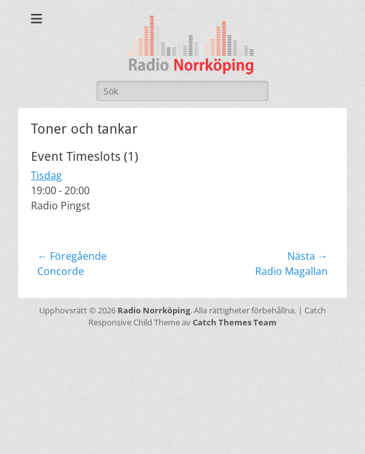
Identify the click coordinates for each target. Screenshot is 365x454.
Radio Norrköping (153, 310)
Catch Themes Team (235, 322)
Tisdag (46, 175)
